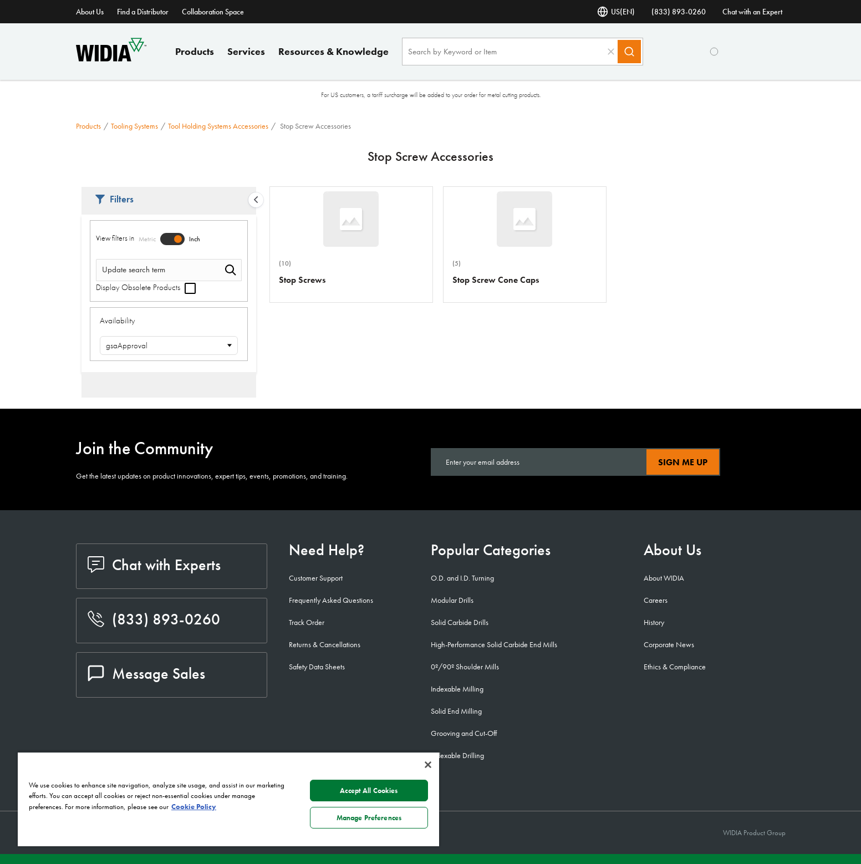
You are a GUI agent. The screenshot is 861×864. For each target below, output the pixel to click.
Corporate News (669, 644)
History (654, 622)
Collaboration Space (213, 12)
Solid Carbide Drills (459, 622)
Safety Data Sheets (317, 667)
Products (194, 51)
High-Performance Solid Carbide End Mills (494, 644)
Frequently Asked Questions (331, 600)
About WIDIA (664, 578)
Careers (656, 600)
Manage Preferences (369, 817)
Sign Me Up (682, 462)
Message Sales (146, 673)
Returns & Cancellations (324, 644)
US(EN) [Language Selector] (616, 11)
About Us (90, 12)
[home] (111, 58)
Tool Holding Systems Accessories (218, 126)
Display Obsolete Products (146, 287)
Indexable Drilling (457, 755)
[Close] (428, 764)
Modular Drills (452, 600)
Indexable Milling (457, 689)
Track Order (306, 622)
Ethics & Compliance (675, 667)
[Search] (629, 51)
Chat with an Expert (752, 12)
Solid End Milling (456, 711)
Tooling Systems (134, 126)
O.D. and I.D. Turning (462, 578)
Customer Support (316, 578)
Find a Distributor (143, 12)
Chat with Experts (154, 565)
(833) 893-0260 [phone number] (678, 12)
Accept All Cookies (369, 790)
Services (246, 51)
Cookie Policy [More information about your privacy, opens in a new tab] (193, 806)
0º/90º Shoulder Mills (465, 667)
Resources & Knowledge (333, 51)
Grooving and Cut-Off (464, 733)
